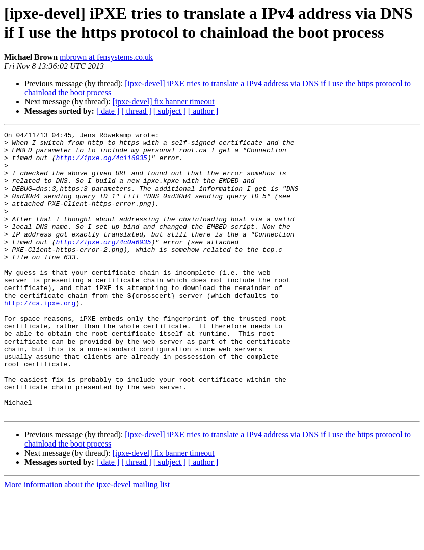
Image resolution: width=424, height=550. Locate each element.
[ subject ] (169, 111)
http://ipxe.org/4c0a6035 (103, 264)
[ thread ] (136, 111)
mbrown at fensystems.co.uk (106, 57)
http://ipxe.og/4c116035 (101, 163)
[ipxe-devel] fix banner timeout (163, 101)
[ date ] (107, 111)
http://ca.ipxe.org (39, 338)
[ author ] (203, 111)
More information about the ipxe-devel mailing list (87, 541)
